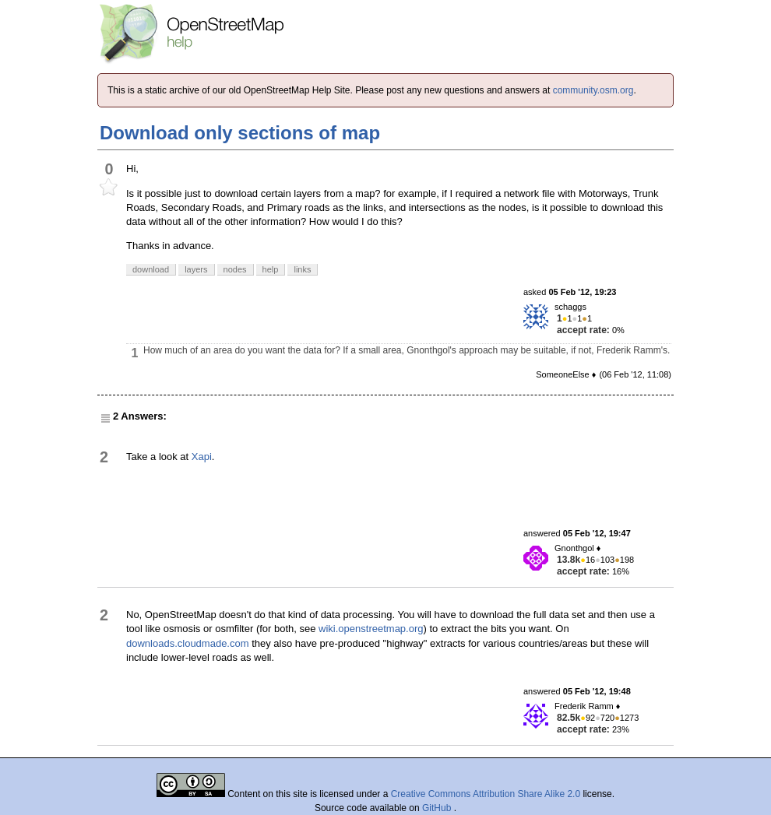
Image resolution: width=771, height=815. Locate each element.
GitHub (438, 808)
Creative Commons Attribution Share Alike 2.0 (485, 794)
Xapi (202, 456)
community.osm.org (593, 90)
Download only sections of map (240, 132)
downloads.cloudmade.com (187, 643)
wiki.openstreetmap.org (371, 628)
